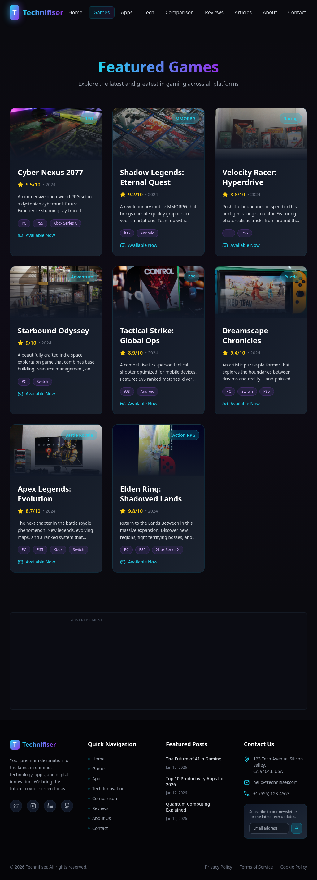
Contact (297, 12)
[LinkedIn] (50, 806)
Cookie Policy (293, 867)
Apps (126, 12)
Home (75, 12)
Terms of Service (256, 867)
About (270, 12)
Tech (149, 12)
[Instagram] (33, 806)
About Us (99, 818)
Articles (243, 12)
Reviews (214, 12)
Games (102, 12)
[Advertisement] (230, 661)
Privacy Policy (218, 867)
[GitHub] (67, 806)
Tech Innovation (106, 788)
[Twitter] (16, 806)
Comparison (179, 12)
